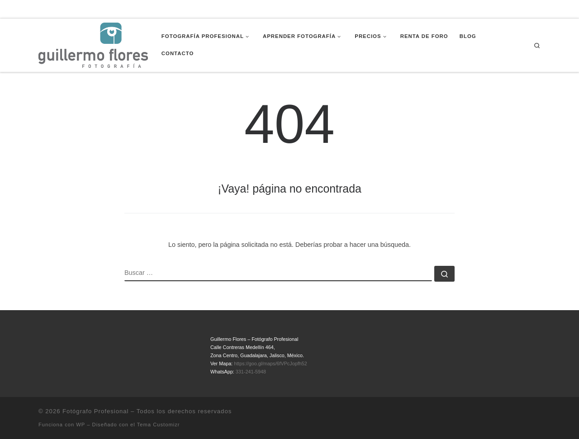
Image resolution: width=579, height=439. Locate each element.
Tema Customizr (158, 424)
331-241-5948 (251, 371)
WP (80, 424)
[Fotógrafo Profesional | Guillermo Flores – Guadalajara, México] (93, 44)
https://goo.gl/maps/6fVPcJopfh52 (270, 363)
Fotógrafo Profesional (95, 411)
